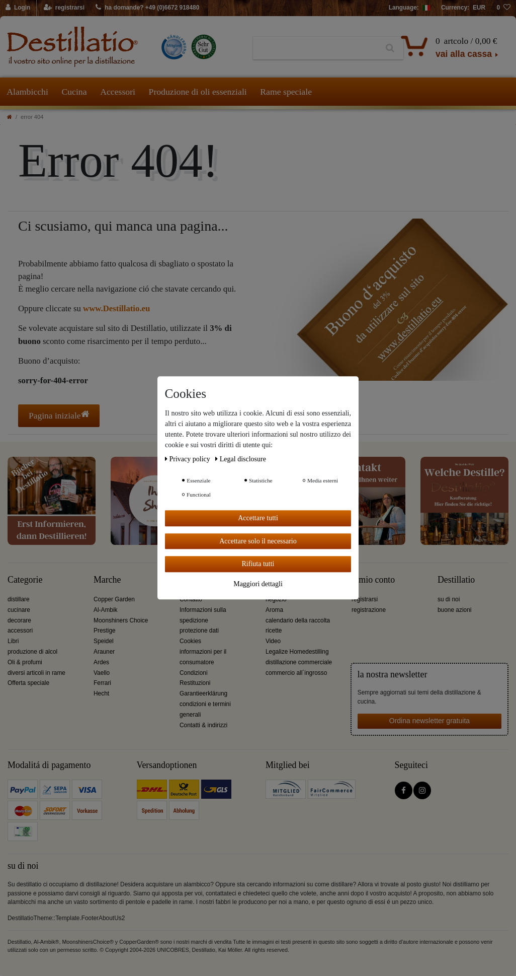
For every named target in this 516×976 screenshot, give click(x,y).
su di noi (449, 599)
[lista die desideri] (503, 8)
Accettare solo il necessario (258, 541)
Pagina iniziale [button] (59, 415)
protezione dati (199, 630)
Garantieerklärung (203, 693)
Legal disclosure (240, 459)
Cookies (190, 641)
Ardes (101, 662)
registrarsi (365, 599)
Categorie (25, 580)
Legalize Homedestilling (297, 651)
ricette (274, 630)
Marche (107, 580)
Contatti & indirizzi (203, 725)
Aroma (274, 609)
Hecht (101, 693)
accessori (20, 630)
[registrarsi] (64, 8)
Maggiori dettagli (258, 584)
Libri (13, 641)
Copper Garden (114, 599)
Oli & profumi (25, 662)
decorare (19, 620)
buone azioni (454, 609)
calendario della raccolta (298, 620)
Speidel (104, 641)
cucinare (19, 609)
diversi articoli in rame (36, 672)
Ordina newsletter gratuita (429, 721)
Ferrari (102, 682)
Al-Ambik (106, 609)
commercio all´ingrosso (296, 672)
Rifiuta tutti (258, 564)
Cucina (74, 92)
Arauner (104, 651)
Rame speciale (286, 92)
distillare (19, 599)
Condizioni (194, 672)
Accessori (117, 92)
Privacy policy (188, 459)
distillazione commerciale (299, 662)
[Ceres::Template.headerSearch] (390, 48)
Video (273, 641)
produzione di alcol (32, 651)
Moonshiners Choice (121, 620)
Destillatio (456, 580)
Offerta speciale (28, 682)
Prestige (105, 630)
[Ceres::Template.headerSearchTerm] (315, 48)
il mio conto (373, 580)
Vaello (102, 672)
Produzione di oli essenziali (198, 92)
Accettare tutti (258, 518)
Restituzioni (195, 682)
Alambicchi (27, 92)
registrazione (369, 609)
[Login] (18, 8)
